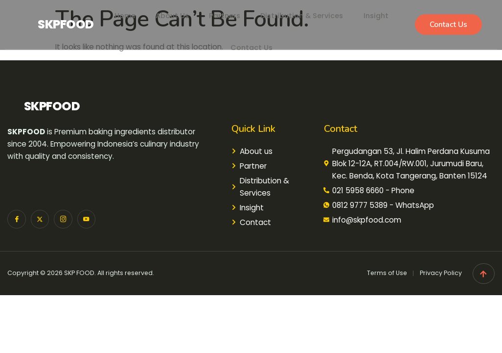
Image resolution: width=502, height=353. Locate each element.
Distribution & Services (304, 12)
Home (117, 12)
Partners (222, 12)
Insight (383, 12)
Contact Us (251, 37)
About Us (167, 12)
